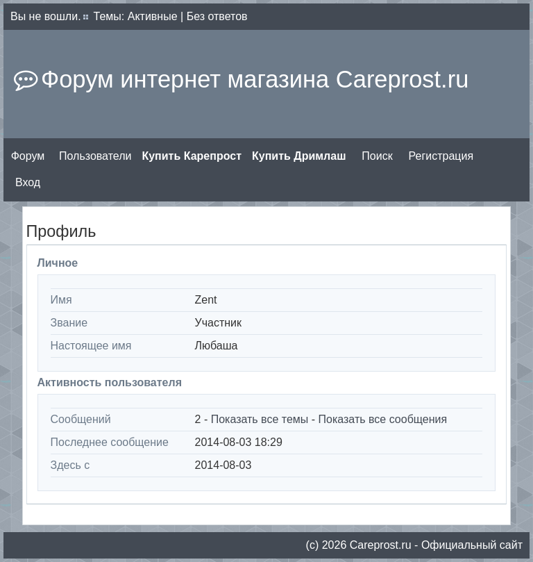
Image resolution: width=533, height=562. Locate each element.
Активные (153, 16)
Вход (27, 182)
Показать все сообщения (383, 419)
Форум (28, 156)
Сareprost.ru (381, 545)
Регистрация (441, 156)
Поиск (377, 156)
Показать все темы (260, 419)
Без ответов (217, 16)
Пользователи (95, 156)
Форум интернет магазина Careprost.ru (254, 79)
